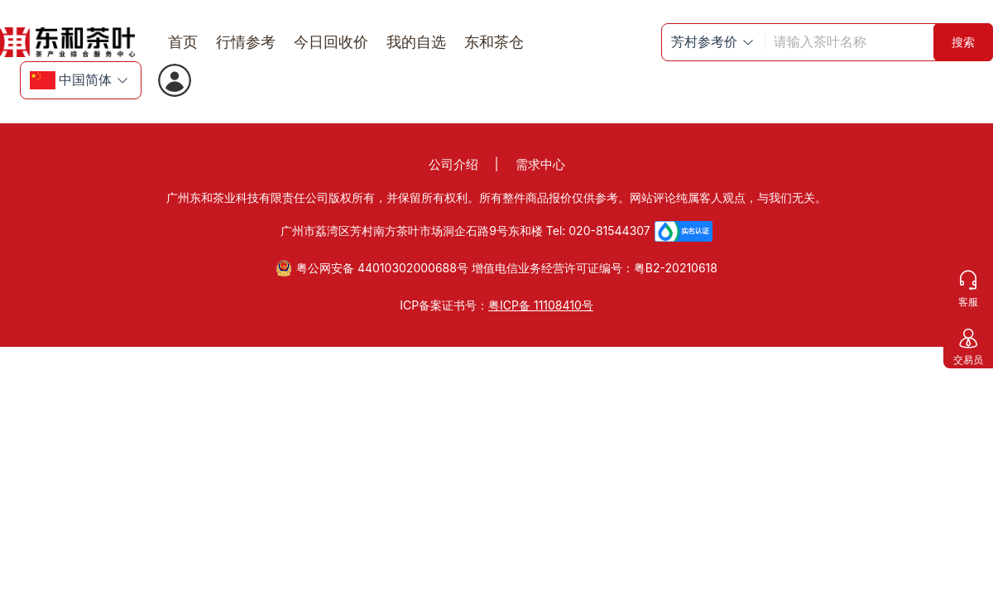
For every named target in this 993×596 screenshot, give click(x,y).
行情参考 (246, 41)
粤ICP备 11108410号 (540, 305)
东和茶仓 (494, 41)
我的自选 (416, 41)
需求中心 (540, 164)
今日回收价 (331, 41)
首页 (183, 41)
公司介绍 (453, 164)
